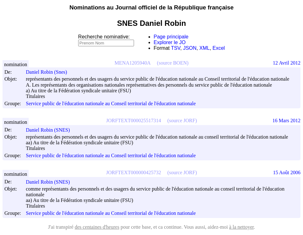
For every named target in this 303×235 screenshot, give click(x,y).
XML (204, 48)
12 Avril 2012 (286, 63)
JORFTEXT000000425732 (133, 172)
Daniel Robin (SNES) (51, 130)
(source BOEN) (173, 63)
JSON (190, 48)
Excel (219, 48)
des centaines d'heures (97, 227)
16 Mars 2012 (286, 120)
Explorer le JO (169, 42)
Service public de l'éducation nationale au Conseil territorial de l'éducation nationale (111, 103)
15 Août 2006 (286, 172)
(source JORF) (182, 120)
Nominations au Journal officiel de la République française (151, 7)
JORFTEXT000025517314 (133, 120)
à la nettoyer (241, 227)
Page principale (171, 36)
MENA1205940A (132, 63)
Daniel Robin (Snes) (49, 72)
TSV (175, 48)
